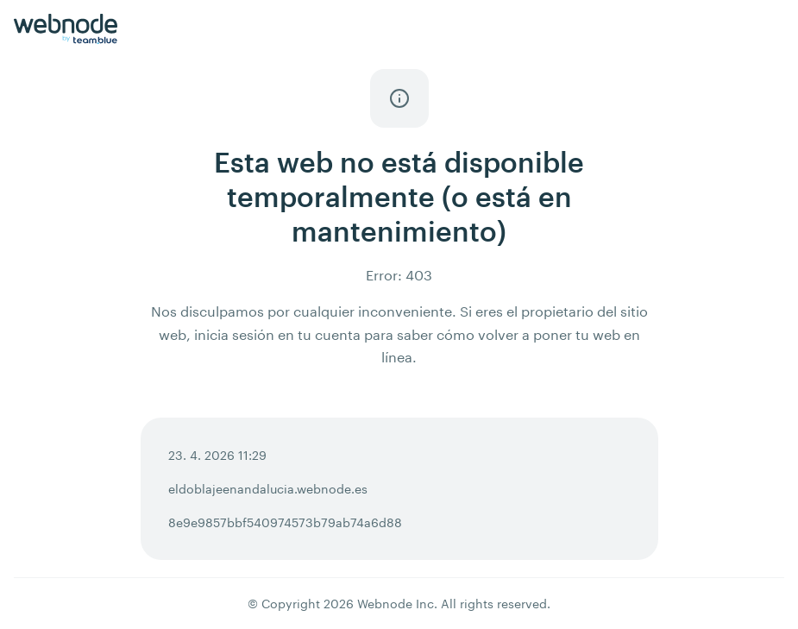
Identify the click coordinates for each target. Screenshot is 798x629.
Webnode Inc (395, 603)
